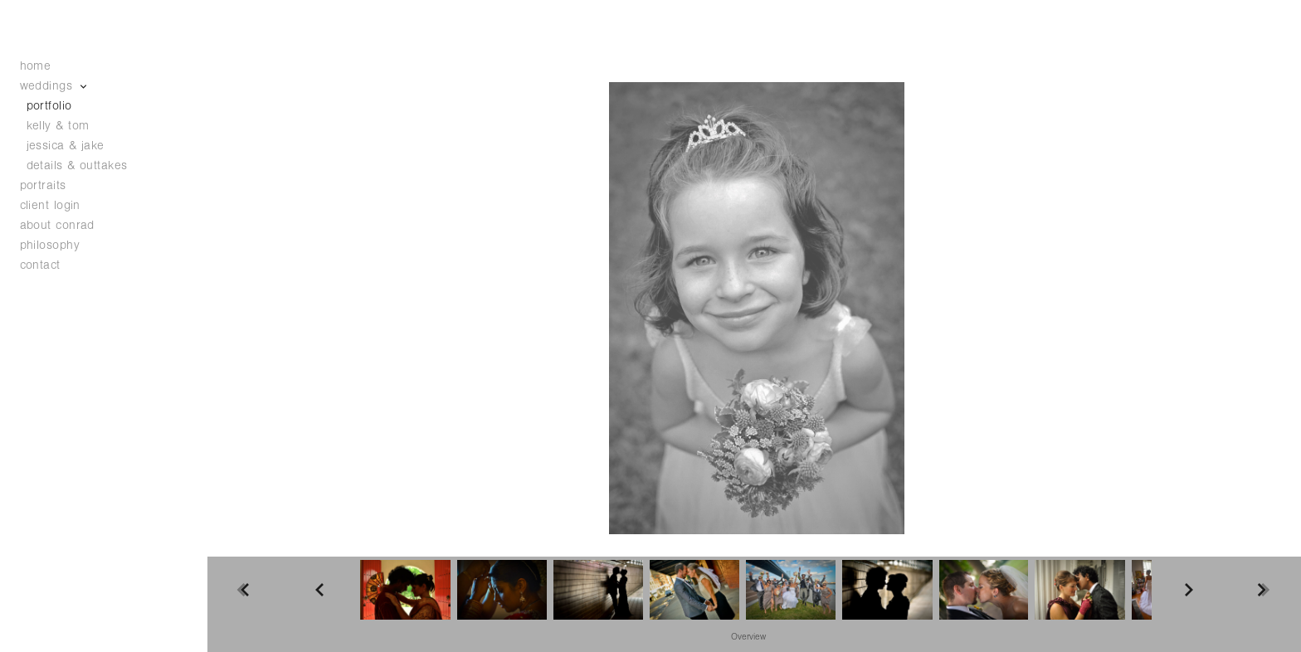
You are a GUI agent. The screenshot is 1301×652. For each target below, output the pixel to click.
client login (50, 205)
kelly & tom (58, 126)
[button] (748, 636)
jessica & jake (66, 146)
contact (40, 265)
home (35, 66)
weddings (55, 86)
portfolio (49, 106)
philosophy (50, 245)
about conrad (57, 225)
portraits (43, 185)
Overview (748, 637)
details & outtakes (77, 165)
